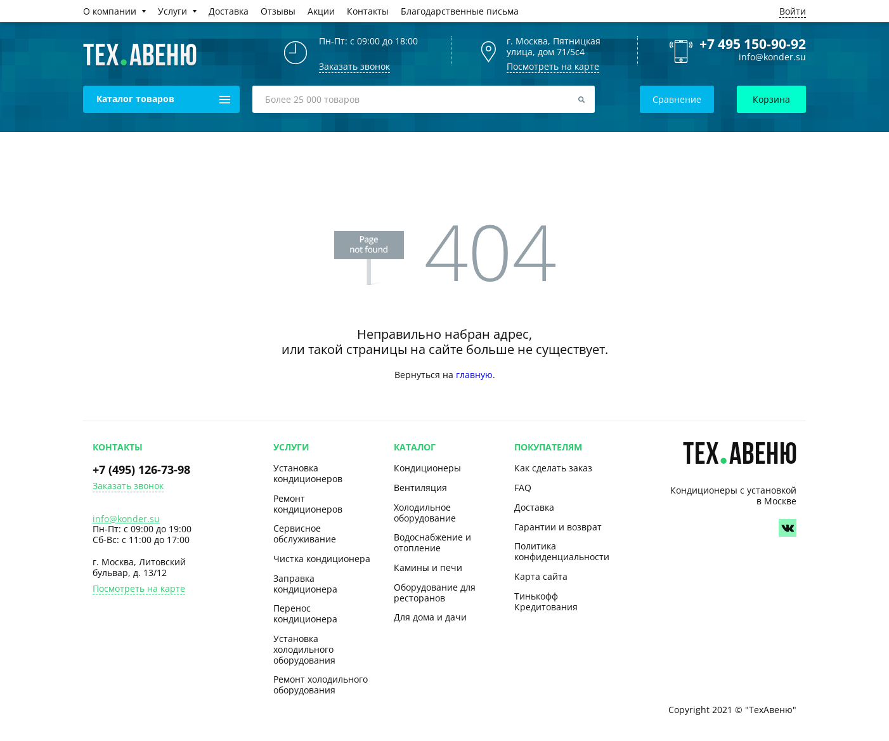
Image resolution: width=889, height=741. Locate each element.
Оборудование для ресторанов (435, 592)
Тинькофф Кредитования (546, 601)
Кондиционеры (427, 468)
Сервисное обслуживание (304, 533)
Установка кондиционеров (307, 473)
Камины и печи (428, 567)
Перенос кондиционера (305, 613)
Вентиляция (420, 488)
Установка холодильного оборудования (304, 649)
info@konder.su (772, 57)
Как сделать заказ (553, 468)
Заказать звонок (128, 486)
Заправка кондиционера (305, 583)
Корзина (771, 99)
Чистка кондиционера (321, 559)
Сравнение (676, 99)
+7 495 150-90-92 (752, 44)
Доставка (534, 507)
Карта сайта (541, 576)
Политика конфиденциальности (561, 551)
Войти (792, 11)
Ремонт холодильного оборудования (320, 684)
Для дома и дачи (430, 617)
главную (474, 375)
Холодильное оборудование (425, 512)
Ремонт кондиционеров (307, 503)
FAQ (522, 488)
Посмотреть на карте (553, 66)
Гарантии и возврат (558, 527)
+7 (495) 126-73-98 (141, 469)
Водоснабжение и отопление (432, 542)
